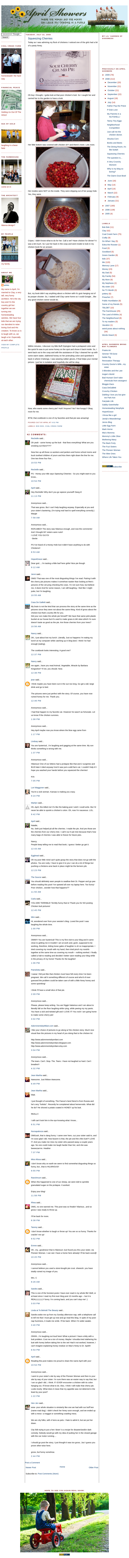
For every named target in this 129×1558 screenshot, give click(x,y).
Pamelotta (35, 970)
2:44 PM (35, 1456)
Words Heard (108, 335)
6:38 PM (35, 1220)
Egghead (35, 856)
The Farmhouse (109, 311)
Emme (34, 1246)
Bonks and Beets (114, 143)
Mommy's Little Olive (111, 436)
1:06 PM (35, 963)
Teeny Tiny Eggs (114, 121)
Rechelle (35, 438)
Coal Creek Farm (53, 426)
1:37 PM (35, 753)
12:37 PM (36, 654)
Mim (33, 917)
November (112, 86)
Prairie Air (106, 350)
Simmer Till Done (109, 354)
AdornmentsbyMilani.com (42, 1026)
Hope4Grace (36, 559)
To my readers (108, 322)
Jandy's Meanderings (111, 419)
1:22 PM (35, 1396)
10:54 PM (36, 481)
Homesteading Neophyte (113, 408)
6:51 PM (35, 1124)
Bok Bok (40, 426)
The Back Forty (109, 443)
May (110, 185)
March (111, 193)
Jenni (33, 574)
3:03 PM (35, 1303)
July (110, 102)
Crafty (105, 238)
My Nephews (108, 283)
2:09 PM (35, 994)
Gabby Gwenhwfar (110, 405)
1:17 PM (35, 734)
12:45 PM (36, 910)
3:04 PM (35, 1050)
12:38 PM (36, 673)
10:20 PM (36, 1257)
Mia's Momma (108, 433)
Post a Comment (32, 1463)
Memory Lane (108, 266)
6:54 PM (35, 1350)
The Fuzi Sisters (109, 447)
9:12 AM (35, 567)
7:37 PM (35, 1152)
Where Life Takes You (111, 457)
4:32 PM (35, 1068)
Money (105, 269)
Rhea (33, 1202)
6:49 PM (35, 1084)
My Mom (106, 280)
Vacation (106, 325)
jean (33, 680)
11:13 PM (36, 496)
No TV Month (108, 290)
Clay (104, 231)
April (6, 285)
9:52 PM (55, 422)
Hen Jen (34, 1403)
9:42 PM (35, 814)
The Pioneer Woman (111, 450)
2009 (107, 75)
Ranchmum (36, 1178)
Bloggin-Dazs (108, 384)
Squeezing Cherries (40, 38)
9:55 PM (35, 1171)
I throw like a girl (109, 415)
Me (103, 262)
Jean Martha (36, 1075)
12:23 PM (36, 870)
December (112, 82)
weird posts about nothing (113, 329)
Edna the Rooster (110, 245)
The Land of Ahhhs (110, 314)
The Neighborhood (110, 318)
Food (104, 248)
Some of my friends (110, 304)
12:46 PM (36, 701)
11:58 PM (36, 1195)
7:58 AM (35, 518)
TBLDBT (106, 308)
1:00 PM (35, 929)
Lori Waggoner (37, 788)
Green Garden (108, 255)
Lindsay (34, 741)
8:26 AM (35, 1282)
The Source (36, 877)
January (111, 201)
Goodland (106, 252)
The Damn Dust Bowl (116, 176)
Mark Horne (107, 429)
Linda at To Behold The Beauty (44, 1310)
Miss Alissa (36, 1159)
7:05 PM (35, 781)
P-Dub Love (112, 110)
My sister (106, 287)
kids (104, 259)
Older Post (93, 1467)
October (111, 90)
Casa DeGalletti (109, 388)
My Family (106, 276)
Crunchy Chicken (109, 391)
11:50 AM (36, 892)
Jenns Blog (107, 422)
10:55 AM (36, 595)
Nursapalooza (37, 1131)
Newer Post (31, 1467)
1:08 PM (35, 719)
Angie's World (108, 374)
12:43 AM (36, 849)
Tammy (34, 1227)
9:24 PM (35, 796)
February (112, 197)
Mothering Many (109, 440)
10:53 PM (36, 463)
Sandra (34, 1289)
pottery (105, 294)
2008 (107, 79)
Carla (33, 899)
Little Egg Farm (109, 426)
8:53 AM (35, 552)
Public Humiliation (110, 301)
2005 (107, 214)
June (110, 181)
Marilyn (34, 803)
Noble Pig (106, 357)
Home (62, 1467)
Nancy (34, 633)
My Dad (105, 273)
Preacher (106, 297)
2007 (107, 206)
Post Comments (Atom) (48, 1474)
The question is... (114, 158)
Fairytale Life (108, 401)
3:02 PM (35, 1019)
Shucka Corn (113, 139)
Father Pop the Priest (116, 106)
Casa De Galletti (38, 602)
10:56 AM (36, 626)
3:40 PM (35, 1325)
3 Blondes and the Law (112, 371)
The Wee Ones (108, 454)
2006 (107, 210)
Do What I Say (108, 241)
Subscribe (117, 467)
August (111, 98)
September (113, 94)
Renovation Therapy (111, 361)
